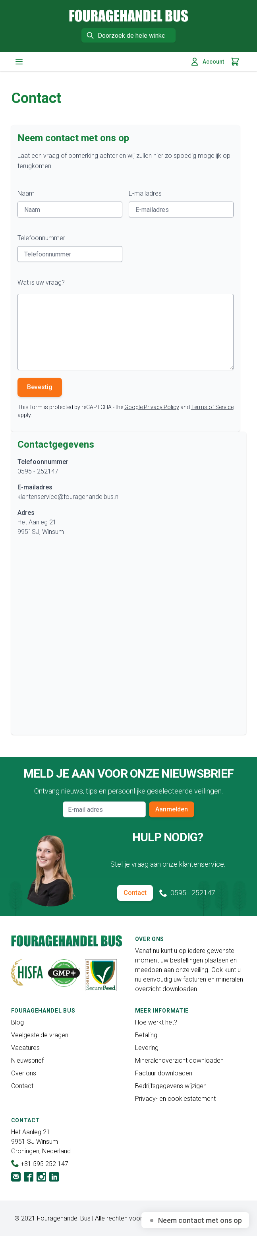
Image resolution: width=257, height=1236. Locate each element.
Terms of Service (212, 407)
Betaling (146, 1035)
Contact (135, 892)
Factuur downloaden (163, 1073)
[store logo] (128, 16)
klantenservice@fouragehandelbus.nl (68, 497)
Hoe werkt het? (156, 1022)
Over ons (23, 1073)
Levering (146, 1048)
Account (207, 61)
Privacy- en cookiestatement (175, 1098)
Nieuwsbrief (27, 1060)
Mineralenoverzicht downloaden (179, 1060)
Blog (17, 1022)
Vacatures (25, 1048)
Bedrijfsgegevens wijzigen (171, 1086)
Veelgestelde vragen (39, 1035)
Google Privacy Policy (151, 407)
